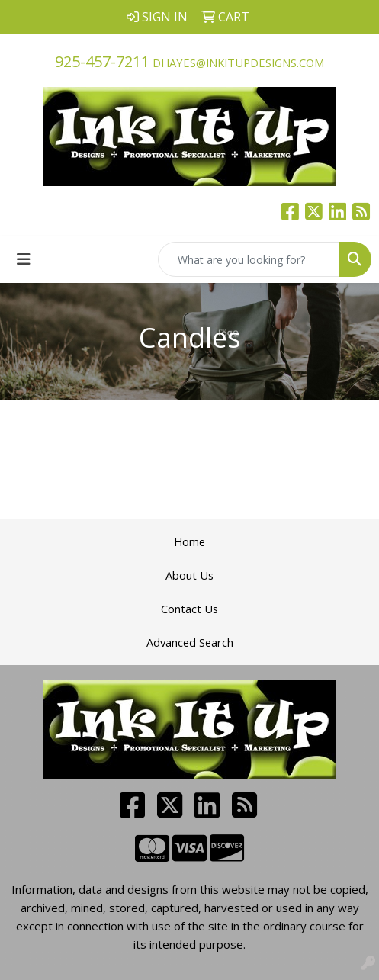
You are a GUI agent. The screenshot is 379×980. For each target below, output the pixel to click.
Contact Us (189, 608)
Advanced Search (189, 642)
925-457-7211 (102, 61)
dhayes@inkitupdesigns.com (238, 62)
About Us (189, 575)
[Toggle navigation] (24, 259)
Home (189, 541)
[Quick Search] (248, 259)
